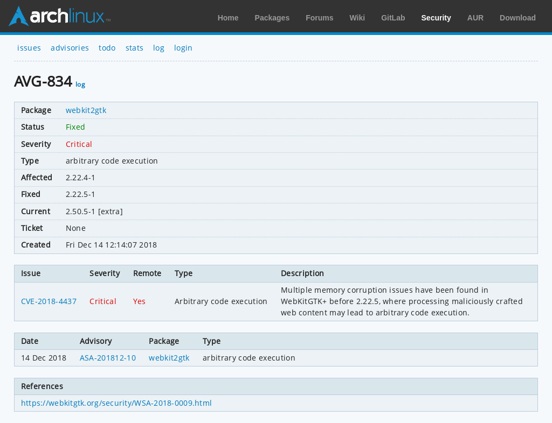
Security (436, 17)
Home (228, 17)
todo (107, 48)
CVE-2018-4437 (49, 301)
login (183, 48)
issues (29, 48)
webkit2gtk (86, 110)
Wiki (357, 17)
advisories (70, 48)
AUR (475, 17)
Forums (319, 17)
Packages (272, 17)
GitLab (393, 17)
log (158, 48)
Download (518, 17)
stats (135, 48)
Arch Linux (59, 16)
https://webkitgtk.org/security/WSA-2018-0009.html (116, 403)
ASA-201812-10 (108, 357)
